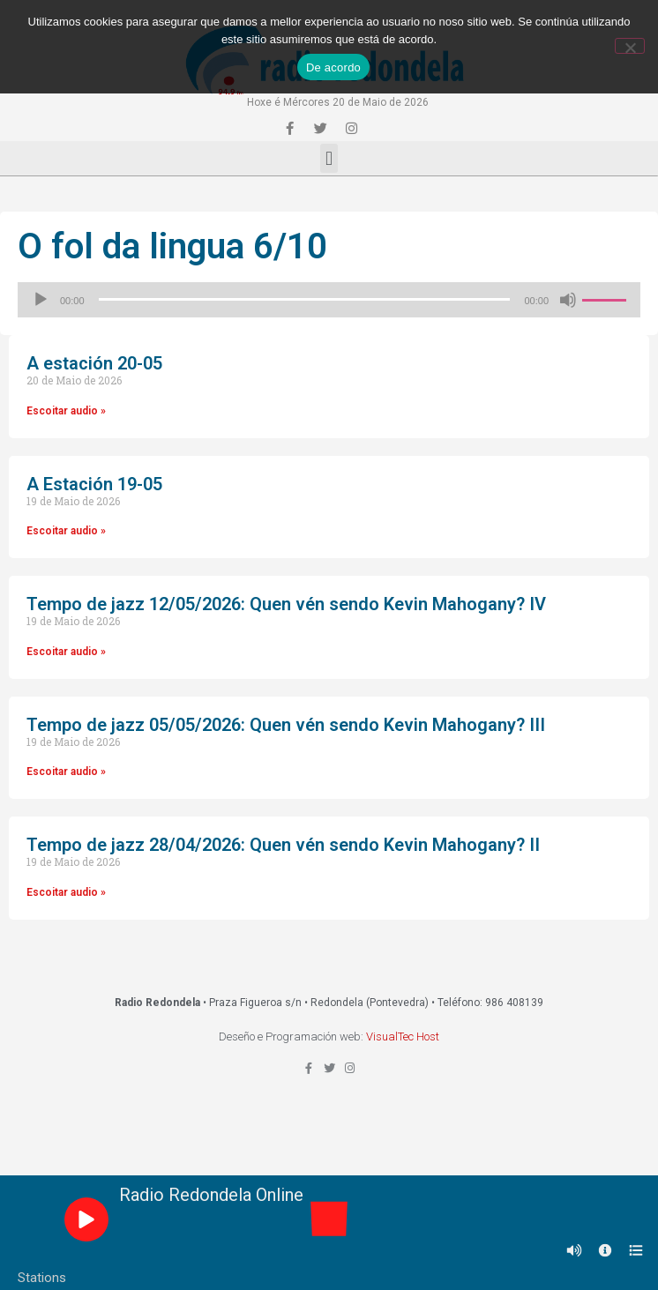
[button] (328, 158)
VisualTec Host (402, 1036)
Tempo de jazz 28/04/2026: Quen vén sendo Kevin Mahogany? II (283, 844)
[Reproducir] (40, 300)
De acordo (333, 67)
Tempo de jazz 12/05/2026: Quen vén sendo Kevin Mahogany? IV (286, 604)
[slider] (305, 299)
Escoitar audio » (66, 411)
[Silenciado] (568, 300)
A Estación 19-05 (94, 484)
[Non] (630, 46)
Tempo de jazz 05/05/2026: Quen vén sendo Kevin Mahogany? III (285, 724)
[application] (329, 299)
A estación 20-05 (94, 363)
